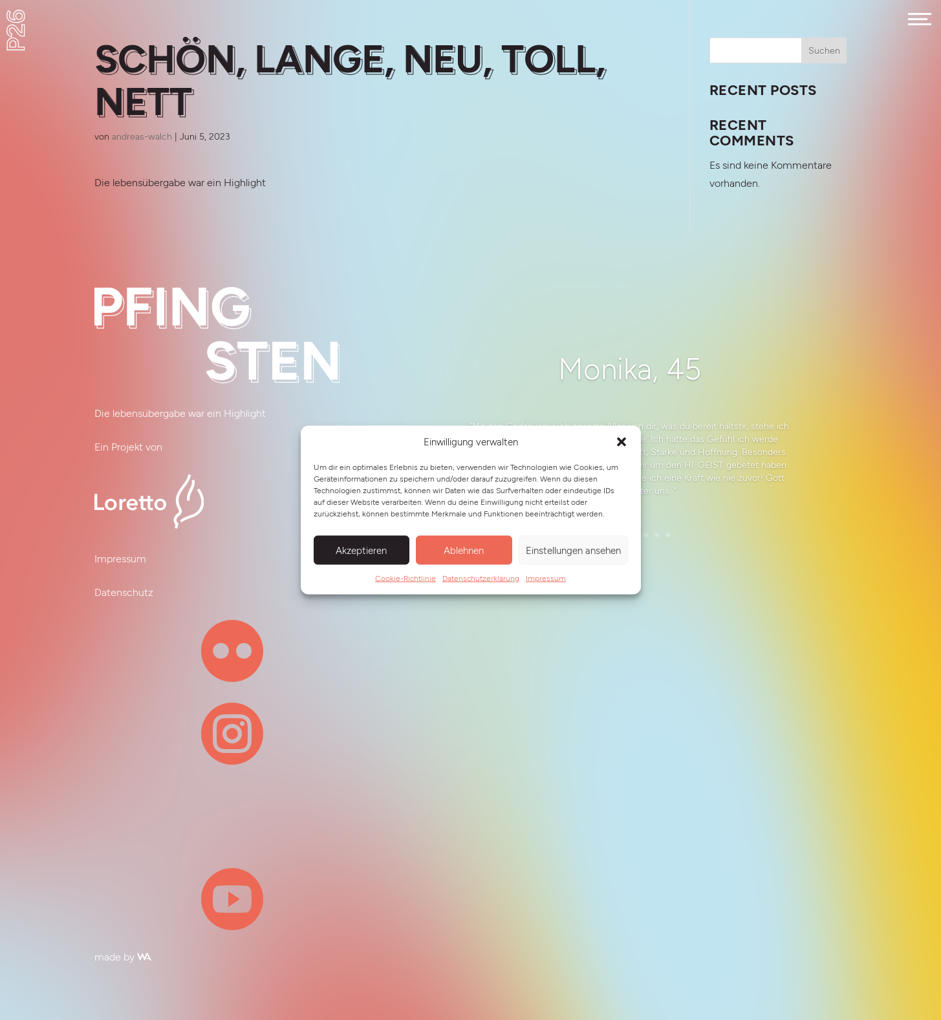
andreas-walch (142, 136)
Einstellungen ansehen (573, 550)
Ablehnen (464, 550)
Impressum (546, 578)
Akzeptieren (361, 550)
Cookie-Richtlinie (405, 578)
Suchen (824, 50)
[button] (621, 442)
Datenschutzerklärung (480, 578)
